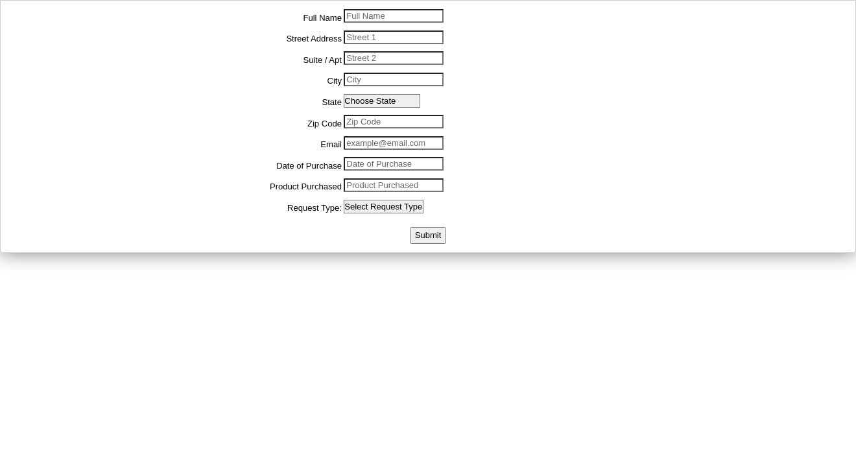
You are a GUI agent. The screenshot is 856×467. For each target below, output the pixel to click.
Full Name (322, 18)
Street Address (314, 38)
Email (331, 144)
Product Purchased (306, 186)
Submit (428, 235)
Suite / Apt (322, 60)
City (334, 81)
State (331, 102)
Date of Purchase (309, 166)
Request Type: (314, 208)
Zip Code (324, 123)
